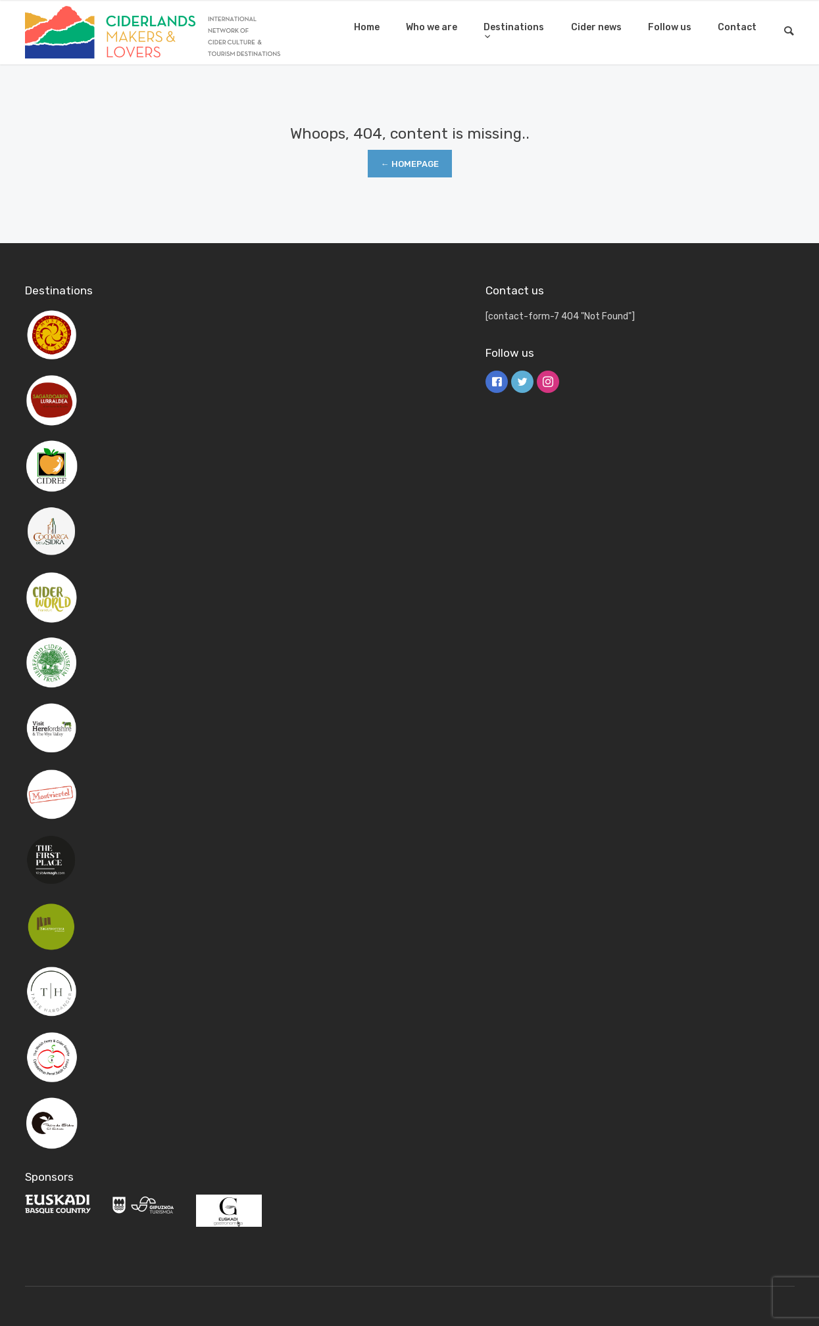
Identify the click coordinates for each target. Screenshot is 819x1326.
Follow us (669, 27)
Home (367, 27)
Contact (737, 27)
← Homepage (410, 164)
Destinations (514, 27)
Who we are (431, 27)
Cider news (596, 27)
